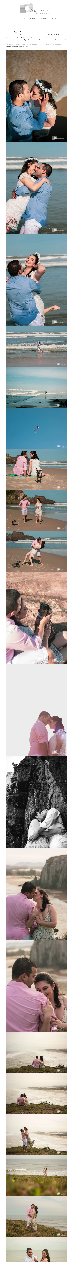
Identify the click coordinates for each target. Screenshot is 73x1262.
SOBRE (32, 18)
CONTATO (43, 18)
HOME (54, 18)
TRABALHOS (21, 18)
